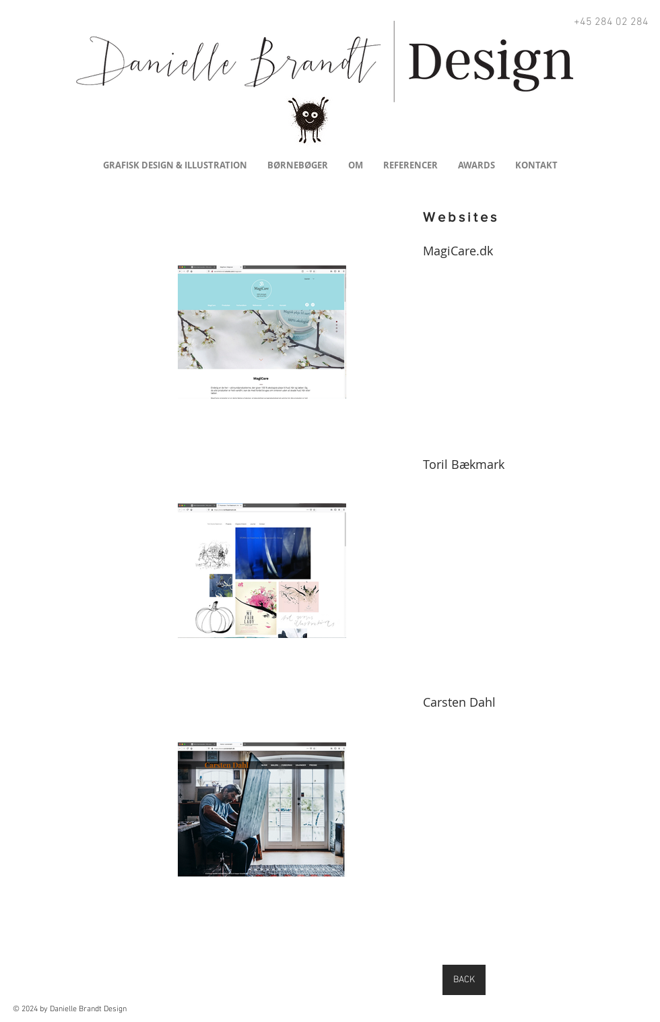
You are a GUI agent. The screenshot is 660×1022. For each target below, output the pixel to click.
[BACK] (464, 980)
